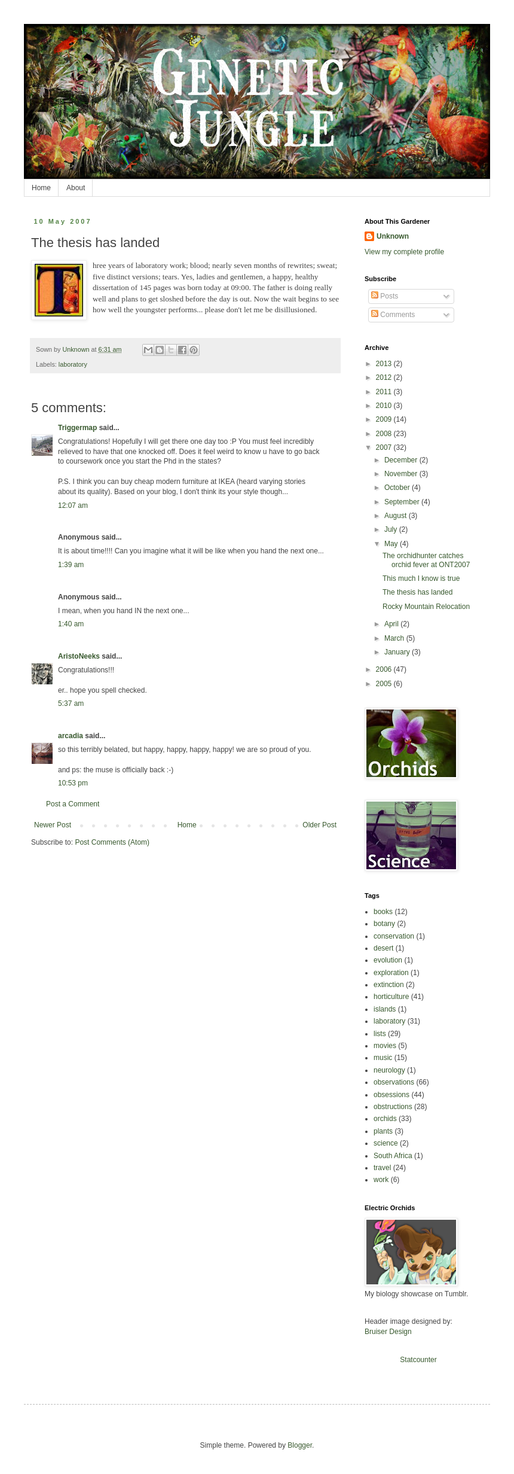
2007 (385, 447)
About (75, 188)
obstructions (393, 1107)
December (402, 460)
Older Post (319, 825)
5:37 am (71, 703)
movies (385, 1045)
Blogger (299, 1445)
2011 (385, 392)
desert (383, 948)
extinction (389, 984)
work (381, 1179)
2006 (385, 669)
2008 (385, 434)
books (383, 911)
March (395, 638)
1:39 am (71, 565)
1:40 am (71, 624)
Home (41, 188)
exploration (391, 973)
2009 (385, 419)
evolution (388, 960)
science (386, 1143)
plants (383, 1131)
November (402, 474)
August (396, 515)
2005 (385, 684)
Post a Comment (72, 804)
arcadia (70, 736)
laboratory (73, 364)
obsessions (391, 1095)
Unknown (393, 236)
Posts (384, 296)
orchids (385, 1118)
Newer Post (52, 825)
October (398, 487)
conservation (394, 936)
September (402, 502)
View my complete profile (404, 252)
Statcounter (418, 1360)
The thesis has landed (417, 592)
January (398, 652)
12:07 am (73, 505)
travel (382, 1168)
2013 (385, 364)
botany (384, 923)
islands (385, 1009)
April (392, 624)
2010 (385, 405)
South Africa (393, 1156)
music (383, 1057)
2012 (385, 377)
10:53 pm (73, 783)
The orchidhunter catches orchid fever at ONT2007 (426, 560)
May (392, 544)
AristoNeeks (79, 656)
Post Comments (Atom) (112, 842)
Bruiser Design (388, 1331)
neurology (389, 1070)
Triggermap (77, 428)
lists (380, 1034)
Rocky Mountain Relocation (426, 606)
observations (394, 1082)
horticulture (391, 996)
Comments (393, 314)
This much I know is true (421, 578)
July (391, 529)
